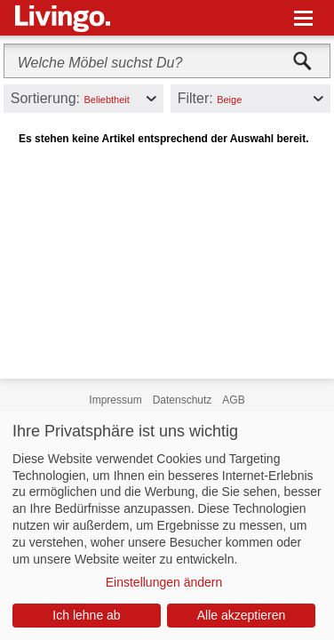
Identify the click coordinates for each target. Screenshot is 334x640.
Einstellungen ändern (164, 582)
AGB (233, 400)
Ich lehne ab (86, 615)
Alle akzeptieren (241, 615)
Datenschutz (182, 400)
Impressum (115, 400)
